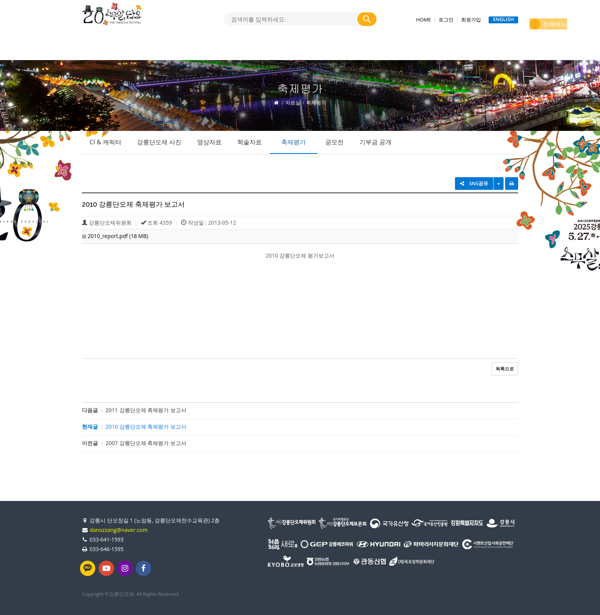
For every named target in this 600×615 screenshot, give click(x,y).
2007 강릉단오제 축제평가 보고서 (146, 443)
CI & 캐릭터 (105, 142)
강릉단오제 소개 (126, 49)
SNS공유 (474, 183)
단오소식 (255, 49)
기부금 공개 (375, 142)
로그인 (446, 19)
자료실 (298, 49)
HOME (423, 19)
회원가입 (471, 19)
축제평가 (293, 142)
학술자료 (249, 142)
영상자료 (209, 142)
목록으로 (505, 368)
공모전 (334, 142)
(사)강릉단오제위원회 (361, 49)
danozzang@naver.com (119, 529)
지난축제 (426, 49)
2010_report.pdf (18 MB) (118, 236)
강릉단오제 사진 (159, 142)
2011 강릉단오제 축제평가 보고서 (146, 410)
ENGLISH (503, 19)
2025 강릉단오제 (196, 49)
